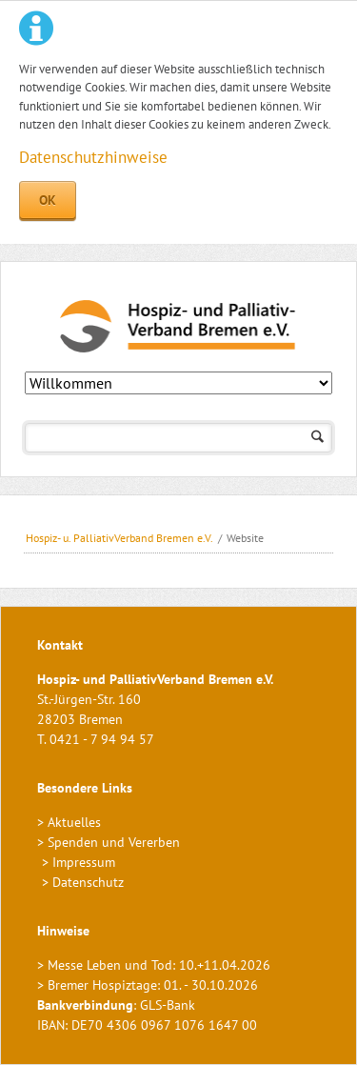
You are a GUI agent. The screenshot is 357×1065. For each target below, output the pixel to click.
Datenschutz (88, 882)
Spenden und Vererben (114, 842)
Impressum (83, 862)
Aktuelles (74, 822)
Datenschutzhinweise (93, 157)
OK (47, 200)
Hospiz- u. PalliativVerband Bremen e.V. (119, 538)
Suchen (317, 438)
